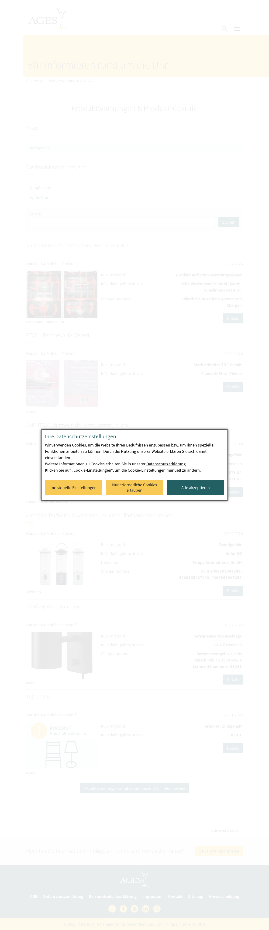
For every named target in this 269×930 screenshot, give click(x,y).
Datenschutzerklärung (166, 464)
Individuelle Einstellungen (74, 487)
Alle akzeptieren (195, 487)
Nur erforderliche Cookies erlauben (134, 487)
